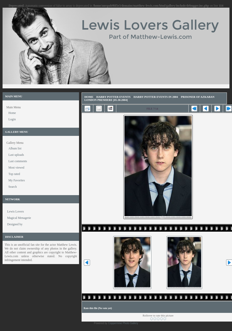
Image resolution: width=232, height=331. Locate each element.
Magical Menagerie (19, 218)
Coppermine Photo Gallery (123, 323)
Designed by (14, 224)
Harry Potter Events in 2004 (156, 96)
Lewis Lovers (15, 211)
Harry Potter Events (113, 96)
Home (88, 96)
